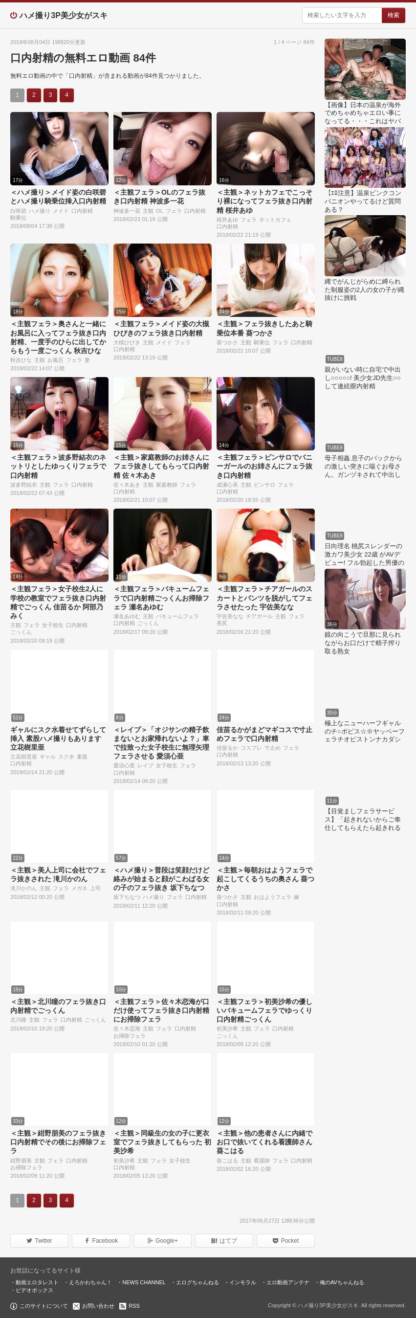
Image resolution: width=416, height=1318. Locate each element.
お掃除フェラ (129, 1036)
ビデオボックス (34, 1290)
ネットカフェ (275, 220)
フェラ (174, 211)
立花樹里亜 (23, 757)
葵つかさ (227, 342)
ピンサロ (264, 485)
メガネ (79, 888)
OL (159, 211)
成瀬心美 (227, 485)
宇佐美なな (230, 616)
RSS (134, 1306)
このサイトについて (44, 1306)
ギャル (48, 757)
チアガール (259, 616)
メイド (61, 211)
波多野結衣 (23, 485)
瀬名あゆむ (126, 616)
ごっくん (21, 632)
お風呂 (55, 360)
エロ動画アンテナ (287, 1282)
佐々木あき (126, 485)
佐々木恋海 (126, 1028)
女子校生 (53, 625)
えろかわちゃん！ (90, 1282)
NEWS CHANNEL (144, 1282)
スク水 (66, 757)
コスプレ (251, 748)
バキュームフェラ (177, 616)
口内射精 (82, 211)
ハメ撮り (39, 211)
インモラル (242, 1282)
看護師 (262, 1160)
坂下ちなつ (126, 897)
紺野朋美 (21, 1160)
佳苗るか (227, 748)
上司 (95, 888)
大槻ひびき (126, 342)
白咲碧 (18, 211)
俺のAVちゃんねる (342, 1282)
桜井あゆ (227, 220)
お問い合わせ (98, 1306)
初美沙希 (227, 1028)
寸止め (272, 748)
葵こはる (227, 1160)
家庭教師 (166, 485)
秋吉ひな (21, 360)
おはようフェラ (272, 897)
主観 (148, 211)
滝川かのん (23, 888)
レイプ (145, 765)
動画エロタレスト (37, 1282)
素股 (82, 757)
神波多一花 (126, 211)
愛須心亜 (124, 765)
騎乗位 (18, 218)
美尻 (222, 623)
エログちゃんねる (197, 1282)
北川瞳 (18, 1020)
